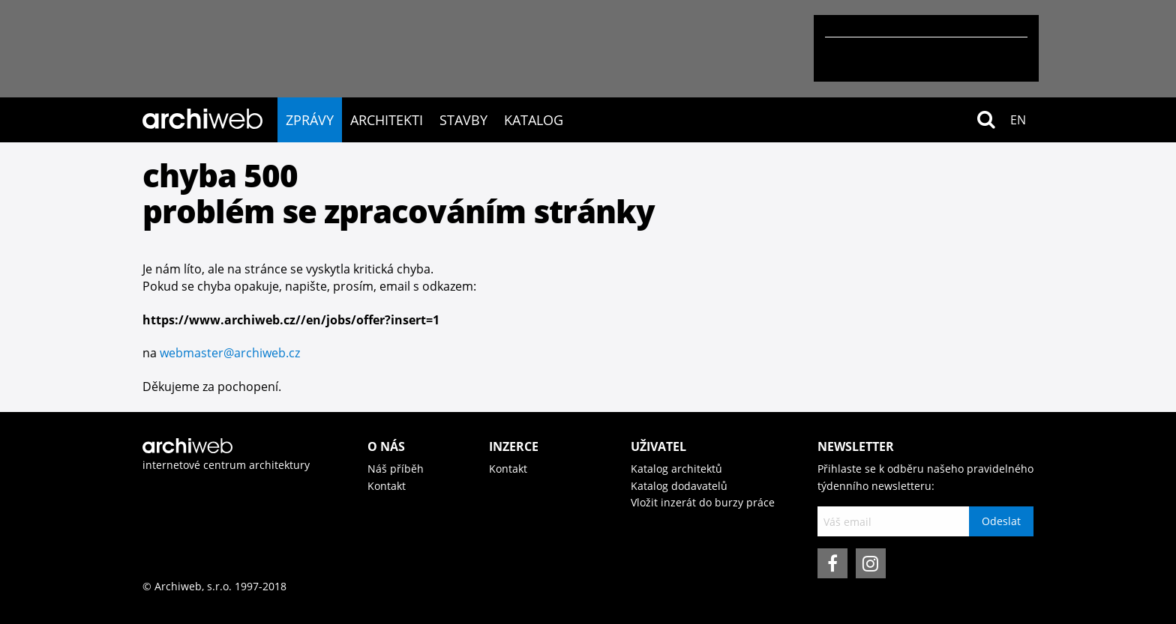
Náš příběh (396, 468)
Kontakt (387, 486)
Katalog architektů (676, 468)
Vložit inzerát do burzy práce (703, 502)
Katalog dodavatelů (679, 486)
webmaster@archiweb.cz (230, 353)
